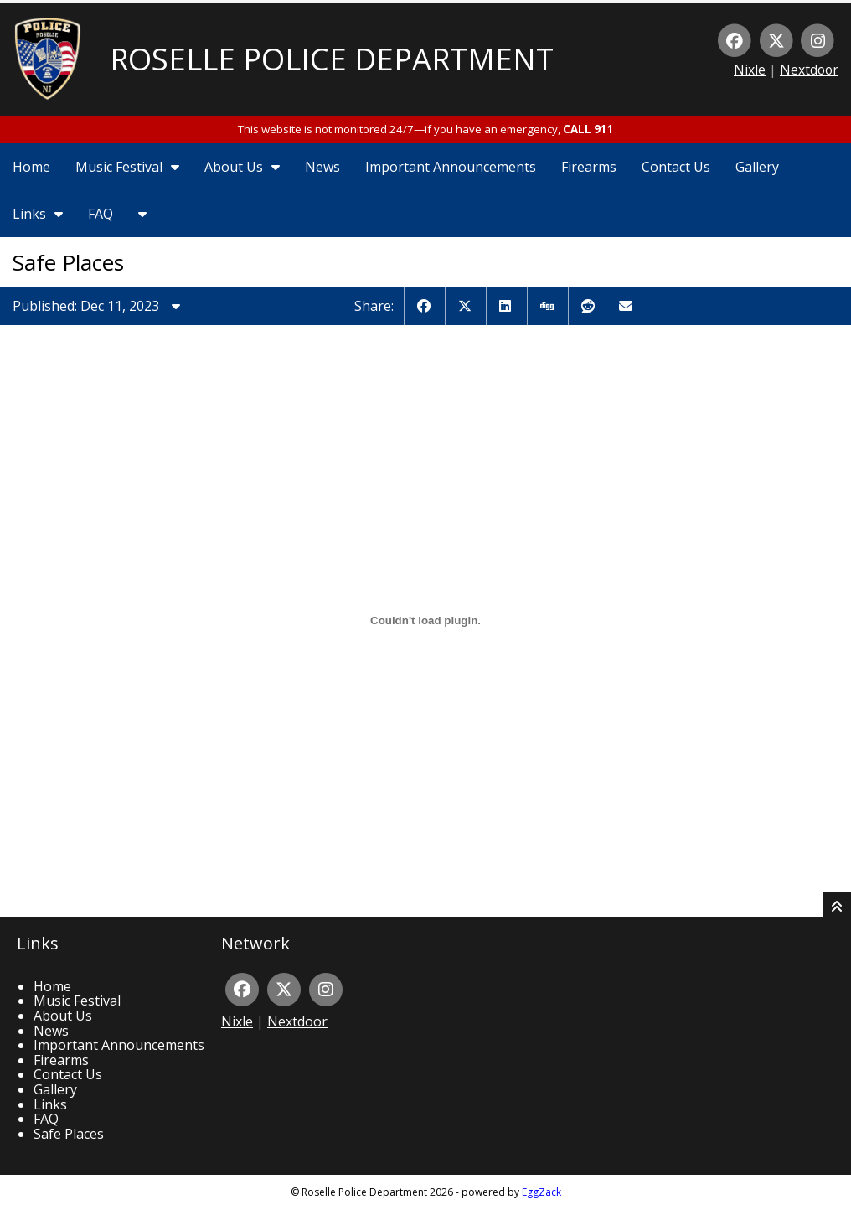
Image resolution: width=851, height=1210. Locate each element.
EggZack (541, 1192)
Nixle (750, 69)
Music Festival (127, 167)
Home (31, 167)
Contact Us (676, 167)
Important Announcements (450, 167)
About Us (242, 167)
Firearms (588, 167)
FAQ (100, 213)
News (322, 167)
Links (38, 213)
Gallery (757, 167)
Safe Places (69, 1134)
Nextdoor (809, 69)
